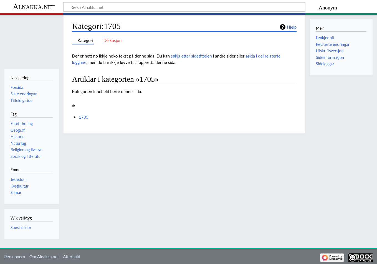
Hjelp (292, 26)
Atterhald (71, 256)
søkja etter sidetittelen (191, 55)
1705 (83, 116)
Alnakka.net (34, 6)
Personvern (14, 256)
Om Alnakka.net (44, 256)
